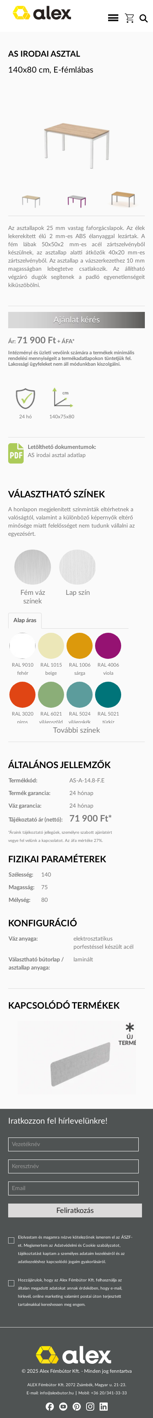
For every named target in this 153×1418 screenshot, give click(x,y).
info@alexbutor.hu (57, 1393)
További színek (76, 730)
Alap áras (24, 620)
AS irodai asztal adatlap (57, 455)
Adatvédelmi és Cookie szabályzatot (87, 1246)
